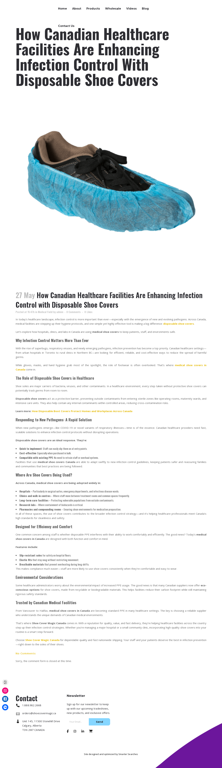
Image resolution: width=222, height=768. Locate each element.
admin (59, 312)
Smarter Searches (128, 754)
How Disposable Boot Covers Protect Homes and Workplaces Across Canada (82, 411)
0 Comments (73, 312)
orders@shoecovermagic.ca (193, 11)
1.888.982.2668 (185, 6)
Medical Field (45, 312)
